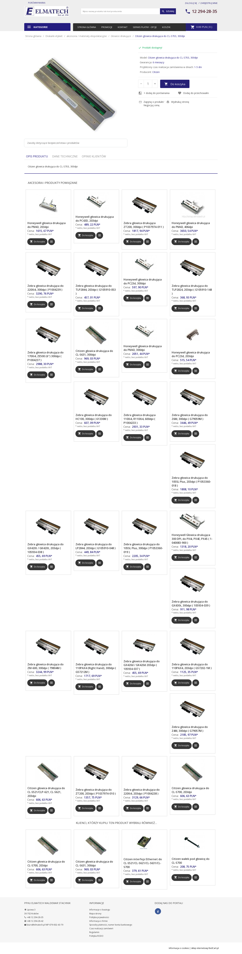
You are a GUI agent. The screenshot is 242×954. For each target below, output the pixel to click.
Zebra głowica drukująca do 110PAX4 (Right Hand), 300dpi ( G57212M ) (96, 668)
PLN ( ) (201, 27)
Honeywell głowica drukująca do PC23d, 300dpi (143, 281)
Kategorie (37, 27)
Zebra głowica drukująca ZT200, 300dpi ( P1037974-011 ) (144, 225)
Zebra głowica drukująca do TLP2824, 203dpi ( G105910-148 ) (192, 289)
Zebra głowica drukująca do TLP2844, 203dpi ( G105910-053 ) (96, 289)
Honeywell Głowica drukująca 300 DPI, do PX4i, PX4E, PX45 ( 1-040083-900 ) (192, 539)
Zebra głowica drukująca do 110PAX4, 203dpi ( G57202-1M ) (192, 666)
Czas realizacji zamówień (101, 928)
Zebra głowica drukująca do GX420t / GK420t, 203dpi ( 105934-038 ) (45, 548)
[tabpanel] (121, 166)
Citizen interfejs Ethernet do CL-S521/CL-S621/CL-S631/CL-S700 (143, 863)
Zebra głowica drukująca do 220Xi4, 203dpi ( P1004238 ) (142, 791)
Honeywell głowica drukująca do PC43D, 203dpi (95, 219)
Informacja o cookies (179, 948)
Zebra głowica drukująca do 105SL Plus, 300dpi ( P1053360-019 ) (143, 548)
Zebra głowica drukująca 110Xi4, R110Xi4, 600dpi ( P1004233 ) (140, 419)
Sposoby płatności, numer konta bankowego (110, 924)
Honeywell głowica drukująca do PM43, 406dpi (191, 225)
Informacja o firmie (98, 921)
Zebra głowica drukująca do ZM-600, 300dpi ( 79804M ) (45, 666)
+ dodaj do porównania (153, 93)
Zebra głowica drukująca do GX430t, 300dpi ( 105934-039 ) (191, 603)
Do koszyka (174, 84)
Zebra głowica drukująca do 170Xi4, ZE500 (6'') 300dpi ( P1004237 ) (45, 356)
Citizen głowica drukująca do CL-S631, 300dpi (94, 353)
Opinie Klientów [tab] (94, 156)
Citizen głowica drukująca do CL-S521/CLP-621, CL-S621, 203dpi (46, 792)
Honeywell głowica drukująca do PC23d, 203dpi (191, 354)
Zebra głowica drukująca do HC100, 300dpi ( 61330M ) (94, 417)
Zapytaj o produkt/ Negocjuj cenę (151, 103)
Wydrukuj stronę (177, 101)
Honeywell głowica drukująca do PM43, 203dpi (46, 225)
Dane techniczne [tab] (65, 156)
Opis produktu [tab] (37, 156)
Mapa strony (95, 913)
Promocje (106, 27)
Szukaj (168, 11)
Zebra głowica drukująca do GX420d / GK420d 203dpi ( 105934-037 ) (142, 665)
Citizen (156, 72)
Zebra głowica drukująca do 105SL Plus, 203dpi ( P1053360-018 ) (191, 481)
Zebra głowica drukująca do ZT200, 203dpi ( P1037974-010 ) (96, 791)
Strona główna (86, 27)
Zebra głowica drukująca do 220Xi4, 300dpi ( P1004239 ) (45, 288)
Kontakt (122, 27)
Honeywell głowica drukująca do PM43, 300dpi (143, 348)
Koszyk (166, 27)
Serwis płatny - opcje (145, 27)
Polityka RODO (96, 935)
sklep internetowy (199, 948)
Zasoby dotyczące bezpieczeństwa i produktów (53, 142)
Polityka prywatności (99, 917)
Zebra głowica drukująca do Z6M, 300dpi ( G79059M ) (190, 417)
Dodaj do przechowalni (193, 93)
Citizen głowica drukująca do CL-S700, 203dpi (190, 790)
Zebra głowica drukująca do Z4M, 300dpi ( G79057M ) (190, 729)
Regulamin (94, 932)
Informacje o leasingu (99, 909)
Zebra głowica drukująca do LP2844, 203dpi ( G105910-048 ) (96, 546)
